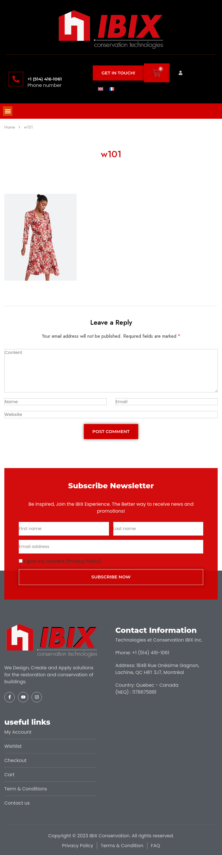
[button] (7, 111)
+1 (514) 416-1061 (44, 79)
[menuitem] (100, 88)
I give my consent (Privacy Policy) (62, 561)
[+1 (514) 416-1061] (16, 79)
